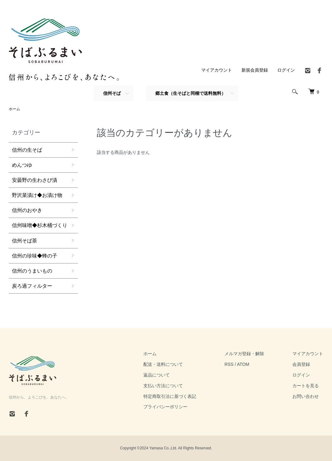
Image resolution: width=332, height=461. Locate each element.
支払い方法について (163, 385)
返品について (156, 374)
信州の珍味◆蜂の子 (34, 255)
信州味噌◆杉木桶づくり (39, 225)
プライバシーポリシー (165, 406)
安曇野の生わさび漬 (34, 180)
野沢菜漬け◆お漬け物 (37, 195)
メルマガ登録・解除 (244, 353)
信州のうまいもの (32, 271)
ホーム (14, 109)
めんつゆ (22, 165)
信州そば (112, 93)
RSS (229, 364)
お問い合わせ (305, 396)
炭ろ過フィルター (32, 286)
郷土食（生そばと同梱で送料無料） (190, 93)
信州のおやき (27, 210)
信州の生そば (27, 150)
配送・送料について (163, 364)
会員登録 (301, 364)
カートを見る (305, 385)
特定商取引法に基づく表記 (169, 396)
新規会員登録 (254, 70)
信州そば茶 (24, 240)
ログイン (286, 70)
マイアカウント (216, 70)
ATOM (243, 364)
